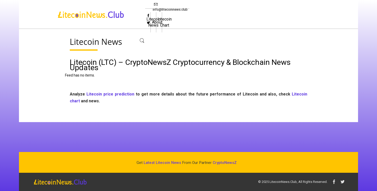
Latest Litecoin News (162, 162)
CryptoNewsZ (225, 162)
